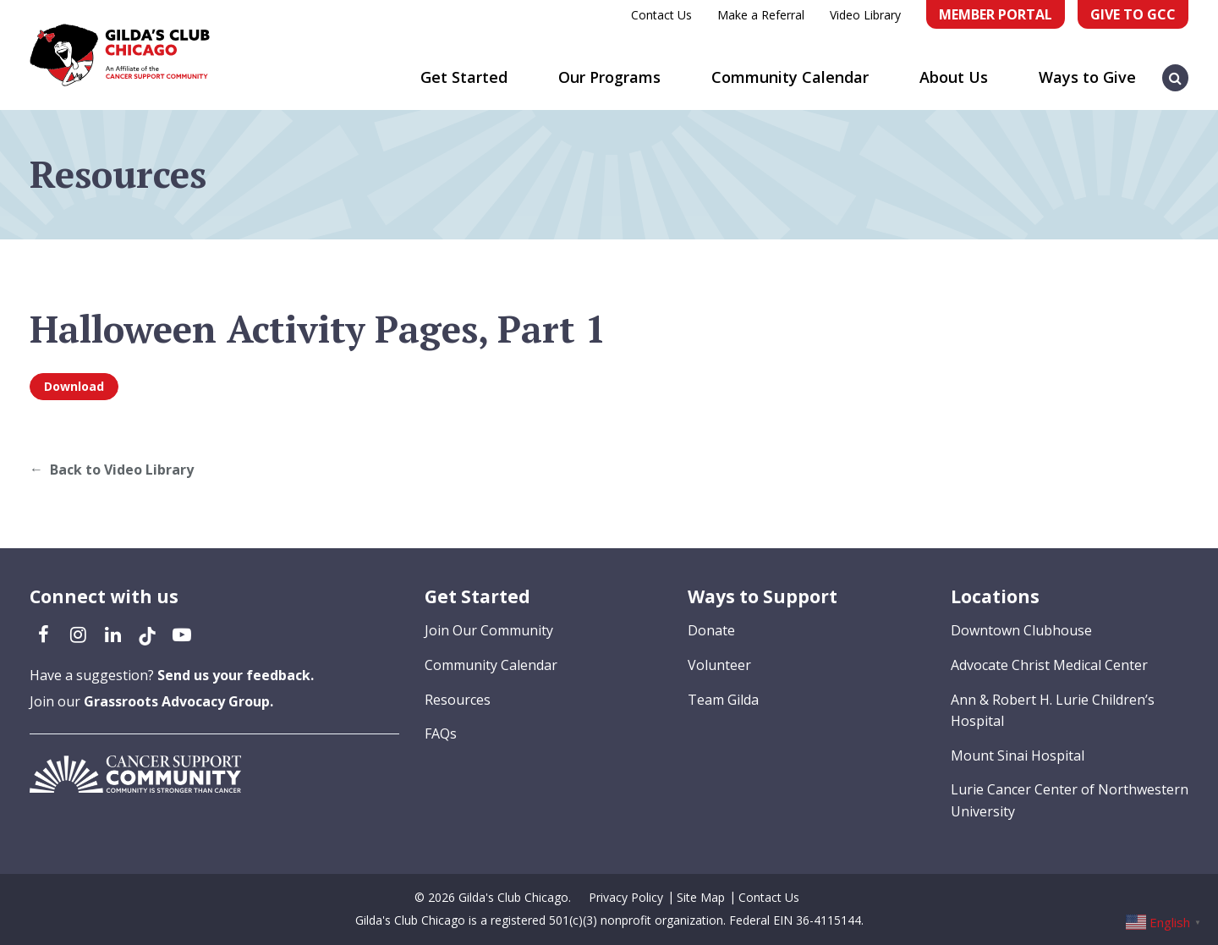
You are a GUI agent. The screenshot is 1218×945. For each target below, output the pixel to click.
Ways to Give (1087, 77)
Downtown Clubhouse (1021, 630)
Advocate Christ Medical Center (1049, 665)
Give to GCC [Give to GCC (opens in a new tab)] (1133, 14)
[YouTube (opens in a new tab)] (182, 633)
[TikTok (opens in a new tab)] (147, 633)
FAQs (441, 733)
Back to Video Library (122, 469)
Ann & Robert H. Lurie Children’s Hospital (1053, 710)
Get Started (464, 77)
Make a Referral (760, 15)
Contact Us (661, 15)
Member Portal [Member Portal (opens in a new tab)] (995, 14)
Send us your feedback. (235, 675)
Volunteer (719, 665)
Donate (711, 630)
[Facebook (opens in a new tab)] (43, 633)
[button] (1175, 69)
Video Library (865, 15)
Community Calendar (790, 77)
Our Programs (609, 77)
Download (74, 386)
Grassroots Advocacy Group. (178, 701)
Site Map (701, 897)
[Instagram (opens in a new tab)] (78, 633)
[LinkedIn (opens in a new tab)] (112, 633)
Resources (458, 699)
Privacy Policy (626, 897)
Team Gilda (723, 699)
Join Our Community (489, 630)
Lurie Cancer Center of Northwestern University (1069, 800)
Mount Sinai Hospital (1017, 755)
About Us (953, 77)
